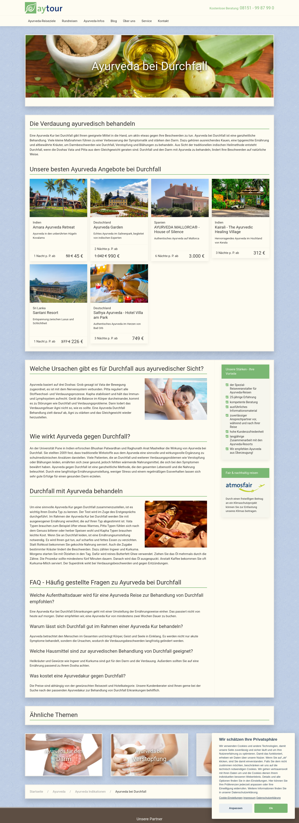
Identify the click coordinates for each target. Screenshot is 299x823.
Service (147, 21)
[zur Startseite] (43, 8)
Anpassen (236, 808)
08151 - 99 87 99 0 (257, 7)
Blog (114, 21)
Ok (271, 808)
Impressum (249, 797)
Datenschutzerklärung (268, 797)
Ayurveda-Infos (94, 21)
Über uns (129, 21)
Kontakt (163, 21)
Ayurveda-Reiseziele (42, 21)
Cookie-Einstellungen (231, 797)
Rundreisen (69, 21)
